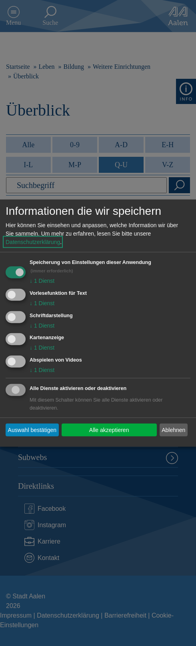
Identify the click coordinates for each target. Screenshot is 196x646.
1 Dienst (42, 281)
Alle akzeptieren (109, 429)
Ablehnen (173, 429)
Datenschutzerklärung (33, 242)
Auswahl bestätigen (32, 429)
